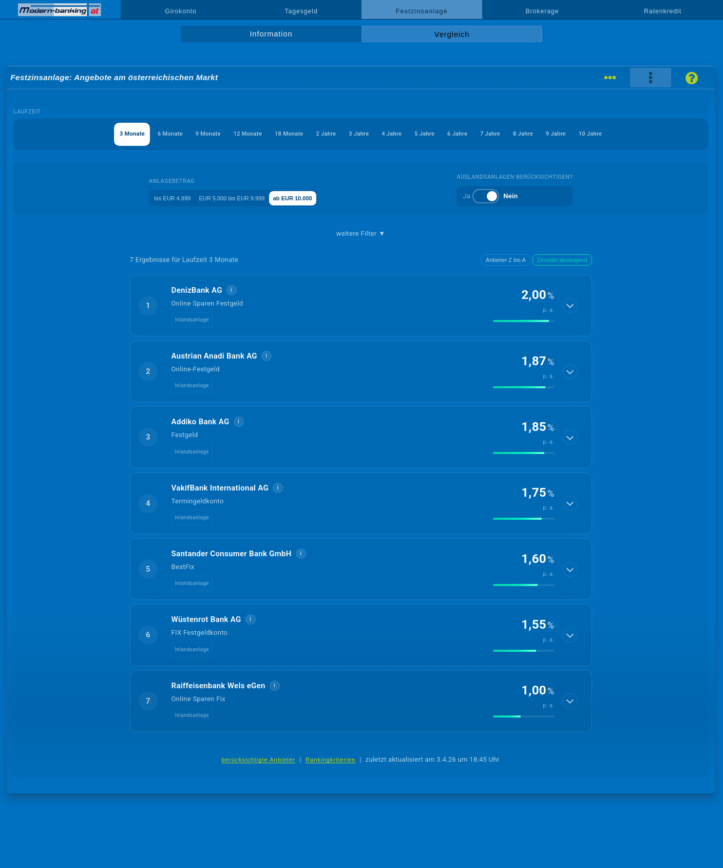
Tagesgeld (300, 11)
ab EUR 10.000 (318, 197)
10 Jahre (659, 134)
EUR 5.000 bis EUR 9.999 (240, 197)
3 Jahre (356, 134)
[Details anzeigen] (571, 305)
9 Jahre (614, 134)
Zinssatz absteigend (562, 260)
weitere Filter (361, 233)
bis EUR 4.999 (163, 197)
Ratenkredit (662, 11)
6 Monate (112, 134)
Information (271, 34)
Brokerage (542, 11)
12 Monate (212, 134)
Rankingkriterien (331, 760)
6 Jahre (485, 134)
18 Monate (265, 134)
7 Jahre (528, 134)
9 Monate (161, 134)
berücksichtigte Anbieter (258, 760)
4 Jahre (399, 134)
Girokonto (181, 11)
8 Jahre (571, 134)
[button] (361, 305)
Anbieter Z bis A (506, 260)
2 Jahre (313, 134)
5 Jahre (442, 134)
